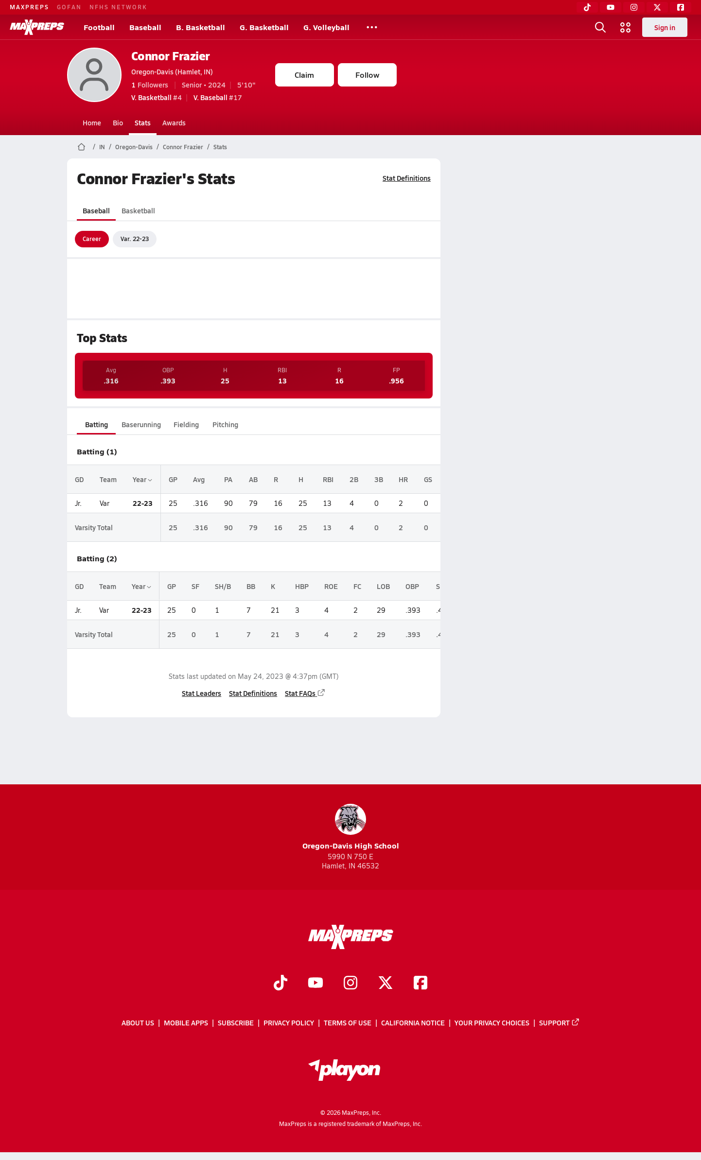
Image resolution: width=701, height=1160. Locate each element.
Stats (143, 122)
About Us (138, 1022)
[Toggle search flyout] (600, 27)
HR (403, 479)
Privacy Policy (288, 1022)
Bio (118, 122)
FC (357, 586)
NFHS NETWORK (118, 7)
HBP (302, 586)
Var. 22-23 (135, 238)
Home (92, 122)
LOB (383, 586)
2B (354, 479)
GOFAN (69, 7)
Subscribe (236, 1022)
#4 (156, 97)
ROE (331, 586)
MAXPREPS (29, 7)
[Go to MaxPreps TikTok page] (280, 983)
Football (99, 27)
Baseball (145, 27)
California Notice (413, 1022)
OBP (412, 586)
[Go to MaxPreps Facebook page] (420, 983)
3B (378, 479)
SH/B (223, 586)
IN (102, 147)
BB (250, 586)
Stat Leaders (201, 693)
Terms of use (347, 1022)
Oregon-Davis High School (350, 827)
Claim (304, 74)
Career (92, 238)
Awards (174, 122)
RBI (328, 479)
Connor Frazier (170, 55)
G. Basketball (264, 27)
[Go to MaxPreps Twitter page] (385, 983)
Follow (367, 74)
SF (195, 586)
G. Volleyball (326, 27)
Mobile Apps (186, 1022)
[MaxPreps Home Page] (81, 147)
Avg (199, 479)
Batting (96, 424)
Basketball (138, 210)
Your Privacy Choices (492, 1022)
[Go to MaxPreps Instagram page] (350, 983)
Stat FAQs (305, 693)
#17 (217, 97)
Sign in (664, 27)
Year (142, 479)
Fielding (186, 424)
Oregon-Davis (134, 147)
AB (253, 479)
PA (228, 479)
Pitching (225, 424)
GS (428, 479)
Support (559, 1022)
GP (172, 479)
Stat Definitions (407, 178)
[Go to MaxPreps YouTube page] (315, 983)
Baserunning (141, 424)
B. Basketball (200, 27)
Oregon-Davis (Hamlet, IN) (172, 71)
